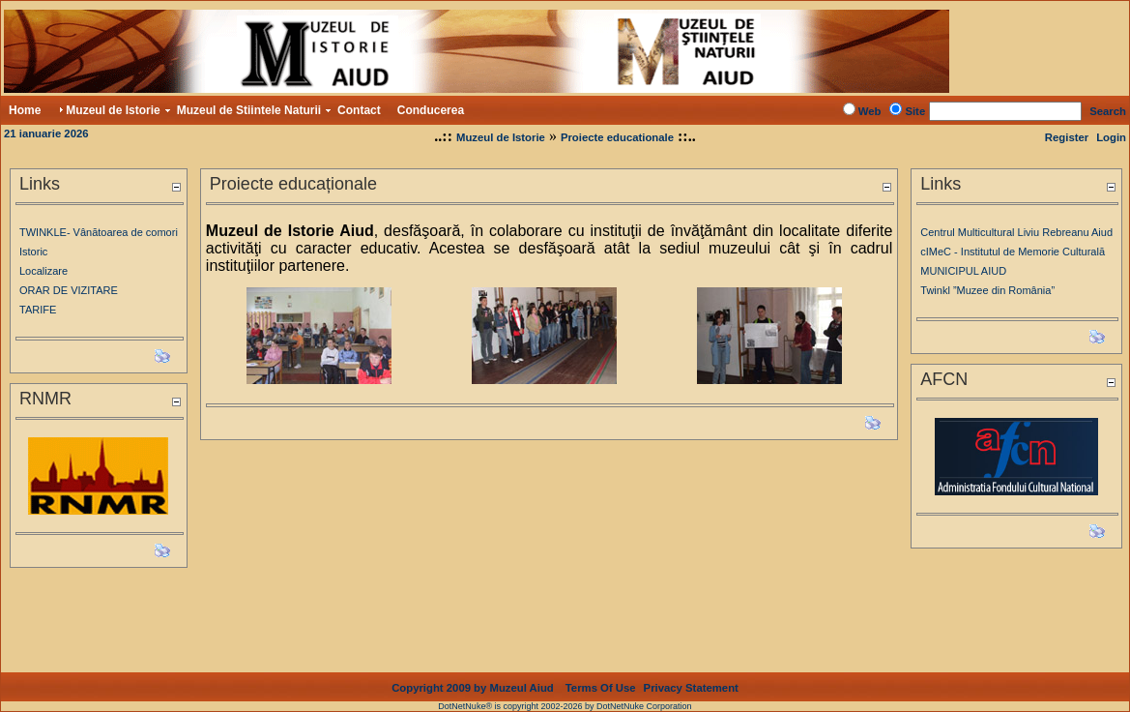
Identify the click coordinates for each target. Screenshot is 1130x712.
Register (1066, 137)
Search (1107, 111)
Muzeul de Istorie (500, 137)
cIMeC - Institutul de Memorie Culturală (1012, 251)
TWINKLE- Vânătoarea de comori (98, 232)
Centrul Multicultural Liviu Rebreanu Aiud (1016, 232)
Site (915, 111)
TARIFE (37, 309)
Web (870, 111)
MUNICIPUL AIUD (963, 271)
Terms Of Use (600, 672)
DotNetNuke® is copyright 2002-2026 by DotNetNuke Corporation (564, 691)
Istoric (33, 251)
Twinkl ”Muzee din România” (987, 290)
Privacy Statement (691, 672)
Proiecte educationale (617, 137)
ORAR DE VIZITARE (68, 290)
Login (1111, 137)
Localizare (43, 271)
